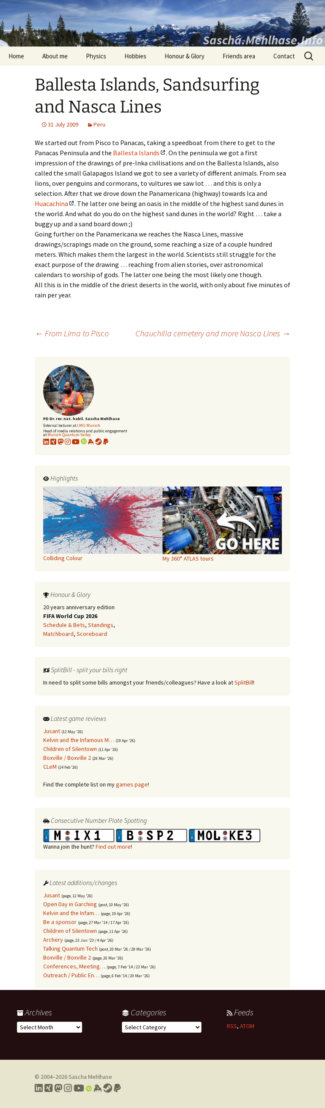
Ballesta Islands (136, 152)
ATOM (247, 1026)
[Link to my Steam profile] (98, 441)
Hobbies (135, 56)
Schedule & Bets (64, 625)
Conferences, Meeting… (74, 966)
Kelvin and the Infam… (71, 913)
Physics (96, 56)
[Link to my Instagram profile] (68, 441)
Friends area (239, 56)
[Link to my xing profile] (53, 441)
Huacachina (51, 203)
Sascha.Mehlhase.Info (263, 40)
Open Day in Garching (70, 904)
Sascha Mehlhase (90, 1077)
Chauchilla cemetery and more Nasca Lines (212, 333)
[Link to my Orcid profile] (84, 441)
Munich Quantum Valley (69, 434)
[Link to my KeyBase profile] (91, 441)
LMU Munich (88, 425)
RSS (232, 1026)
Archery (53, 939)
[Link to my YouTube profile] (76, 441)
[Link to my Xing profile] (48, 1088)
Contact (284, 56)
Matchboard (58, 634)
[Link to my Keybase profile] (98, 1088)
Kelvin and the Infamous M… (78, 740)
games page (132, 784)
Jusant (51, 731)
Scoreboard (92, 634)
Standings (100, 625)
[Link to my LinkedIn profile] (46, 441)
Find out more (113, 846)
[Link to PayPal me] (105, 441)
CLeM (50, 766)
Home (16, 56)
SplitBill (243, 682)
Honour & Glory (184, 56)
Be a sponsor (60, 922)
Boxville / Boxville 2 (67, 758)
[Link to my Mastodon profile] (60, 441)
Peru (99, 124)
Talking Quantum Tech (70, 948)
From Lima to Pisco (72, 333)
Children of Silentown (70, 749)
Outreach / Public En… (71, 975)
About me (55, 56)
